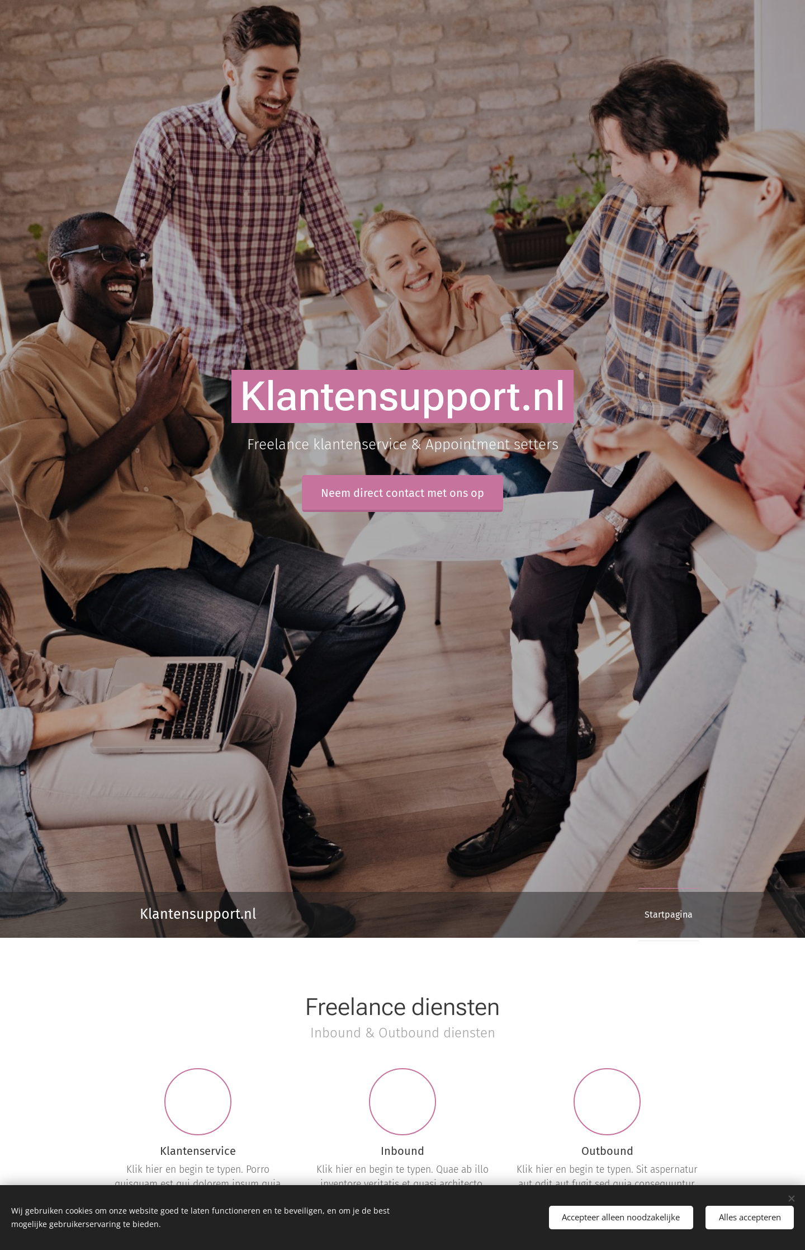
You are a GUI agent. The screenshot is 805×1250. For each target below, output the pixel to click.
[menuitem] (665, 915)
